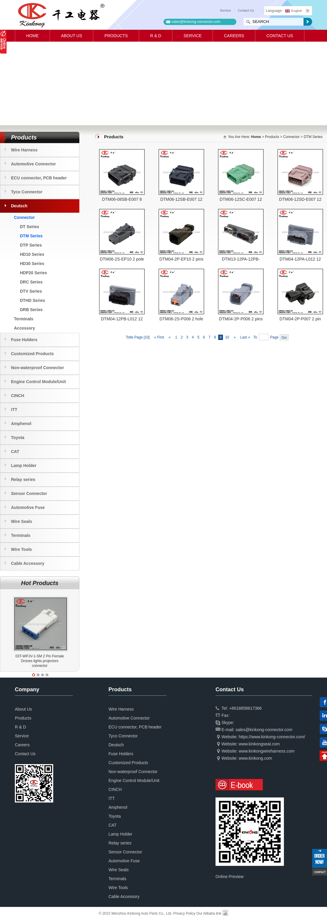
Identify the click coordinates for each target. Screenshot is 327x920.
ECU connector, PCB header (39, 177)
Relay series (23, 479)
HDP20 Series (33, 272)
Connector (24, 217)
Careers (234, 35)
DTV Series (31, 291)
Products (116, 35)
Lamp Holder (24, 465)
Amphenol (21, 423)
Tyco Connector (27, 191)
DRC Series (31, 282)
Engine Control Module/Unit (38, 381)
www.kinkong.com (255, 758)
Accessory (24, 328)
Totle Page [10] (138, 337)
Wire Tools (21, 549)
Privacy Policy (184, 913)
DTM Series (31, 235)
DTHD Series (32, 300)
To (255, 337)
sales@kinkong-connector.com (196, 22)
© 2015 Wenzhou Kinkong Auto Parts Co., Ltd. (136, 913)
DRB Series (31, 309)
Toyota (17, 437)
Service (225, 10)
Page (274, 337)
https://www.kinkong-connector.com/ (272, 736)
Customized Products (32, 353)
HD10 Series (32, 254)
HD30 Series (32, 263)
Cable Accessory (27, 563)
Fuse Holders (24, 339)
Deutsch (19, 205)
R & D (155, 35)
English (293, 10)
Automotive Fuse (28, 507)
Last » (245, 337)
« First (158, 337)
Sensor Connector (29, 493)
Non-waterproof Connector (37, 367)
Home (32, 35)
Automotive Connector (33, 164)
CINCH (17, 395)
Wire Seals (21, 521)
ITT (14, 409)
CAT (15, 451)
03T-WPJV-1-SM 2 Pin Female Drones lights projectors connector (39, 661)
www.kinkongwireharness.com (267, 751)
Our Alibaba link (208, 913)
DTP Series (31, 245)
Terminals (23, 318)
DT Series (29, 226)
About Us (71, 35)
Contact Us (246, 10)
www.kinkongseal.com (259, 744)
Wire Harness (24, 150)
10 (227, 337)
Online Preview (229, 876)
